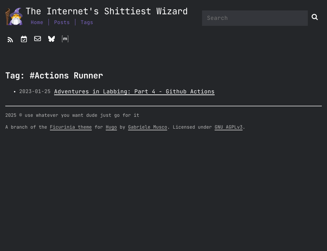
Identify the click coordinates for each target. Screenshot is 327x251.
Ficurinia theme (71, 127)
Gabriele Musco (147, 127)
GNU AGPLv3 (229, 127)
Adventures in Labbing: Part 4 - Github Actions (134, 91)
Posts (62, 22)
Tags (87, 22)
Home (37, 22)
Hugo (111, 127)
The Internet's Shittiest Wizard (106, 11)
